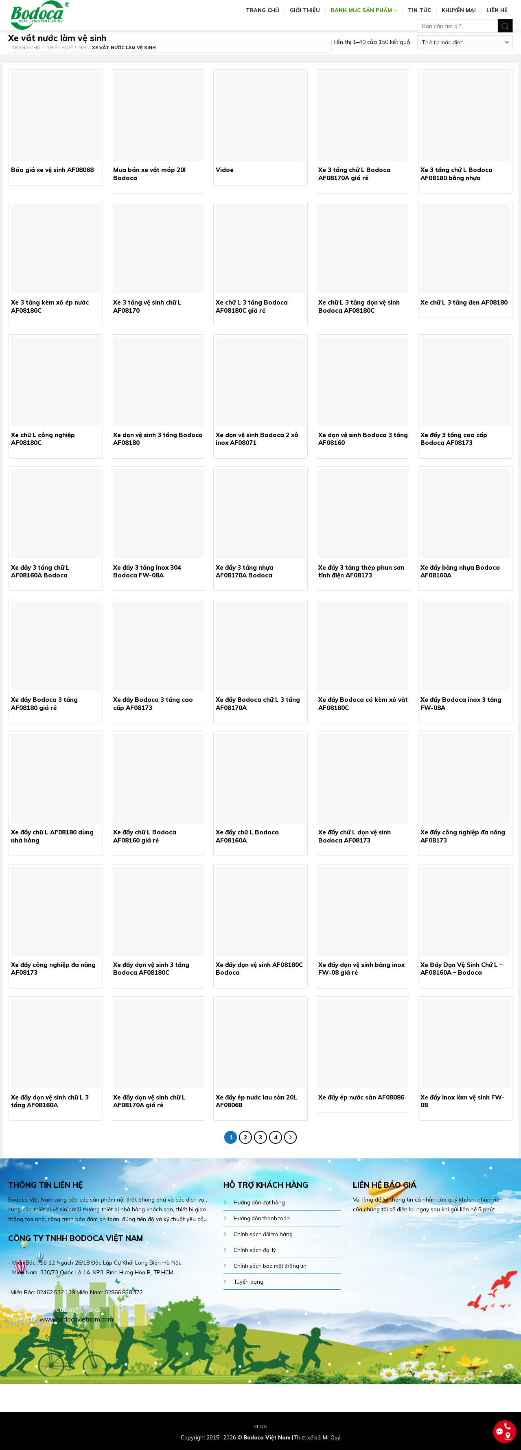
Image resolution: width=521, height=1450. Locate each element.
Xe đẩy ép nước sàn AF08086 (361, 1097)
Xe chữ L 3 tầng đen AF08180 (464, 302)
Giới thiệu (305, 10)
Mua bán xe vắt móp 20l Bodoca (149, 174)
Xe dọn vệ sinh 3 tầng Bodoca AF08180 (158, 439)
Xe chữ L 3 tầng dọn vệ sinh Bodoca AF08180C (359, 306)
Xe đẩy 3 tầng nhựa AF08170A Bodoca (245, 571)
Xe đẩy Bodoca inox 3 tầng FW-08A (460, 704)
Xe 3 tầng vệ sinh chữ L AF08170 (147, 306)
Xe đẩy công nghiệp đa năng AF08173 (462, 836)
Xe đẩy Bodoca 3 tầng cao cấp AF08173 (153, 704)
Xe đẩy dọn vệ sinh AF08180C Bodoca (259, 969)
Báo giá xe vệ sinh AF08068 (52, 170)
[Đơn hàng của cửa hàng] (465, 42)
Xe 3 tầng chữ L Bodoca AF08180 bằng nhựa (456, 174)
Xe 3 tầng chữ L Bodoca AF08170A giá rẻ (354, 174)
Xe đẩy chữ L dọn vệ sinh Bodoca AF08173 (354, 836)
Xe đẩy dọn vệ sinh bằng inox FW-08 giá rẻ (361, 969)
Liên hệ (497, 10)
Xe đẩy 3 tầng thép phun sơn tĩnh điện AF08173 (361, 571)
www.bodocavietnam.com (76, 1319)
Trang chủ (262, 10)
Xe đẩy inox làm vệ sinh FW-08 (462, 1101)
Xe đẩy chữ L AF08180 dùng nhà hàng (52, 836)
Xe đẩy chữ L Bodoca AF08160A (247, 836)
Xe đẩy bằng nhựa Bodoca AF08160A (460, 571)
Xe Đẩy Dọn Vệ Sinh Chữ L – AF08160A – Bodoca (461, 969)
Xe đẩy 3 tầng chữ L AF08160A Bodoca (40, 571)
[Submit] (505, 26)
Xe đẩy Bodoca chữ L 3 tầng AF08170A (258, 704)
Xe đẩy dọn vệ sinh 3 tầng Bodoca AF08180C (151, 969)
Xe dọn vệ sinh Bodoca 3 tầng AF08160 (363, 439)
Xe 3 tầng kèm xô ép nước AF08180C (50, 306)
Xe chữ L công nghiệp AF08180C (43, 439)
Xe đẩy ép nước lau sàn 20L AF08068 (256, 1101)
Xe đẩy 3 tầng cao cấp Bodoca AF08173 (453, 439)
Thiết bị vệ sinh (66, 47)
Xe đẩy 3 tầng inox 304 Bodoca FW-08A (147, 571)
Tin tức (419, 10)
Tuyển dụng (248, 1281)
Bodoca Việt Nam (267, 1437)
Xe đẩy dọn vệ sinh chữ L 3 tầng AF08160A (50, 1101)
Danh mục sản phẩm (364, 10)
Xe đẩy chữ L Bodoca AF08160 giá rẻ (144, 836)
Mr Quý (331, 1437)
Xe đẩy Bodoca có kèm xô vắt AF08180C (363, 704)
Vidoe (225, 170)
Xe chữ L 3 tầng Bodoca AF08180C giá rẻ (252, 306)
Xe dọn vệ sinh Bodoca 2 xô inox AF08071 (257, 439)
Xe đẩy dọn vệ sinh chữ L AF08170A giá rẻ (149, 1101)
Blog (260, 1426)
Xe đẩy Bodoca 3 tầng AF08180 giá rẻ (44, 704)
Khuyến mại (459, 10)
